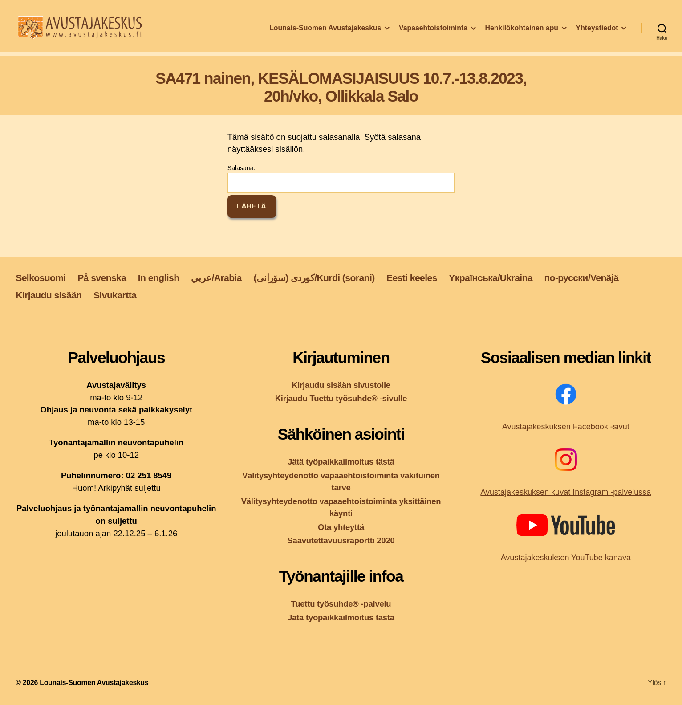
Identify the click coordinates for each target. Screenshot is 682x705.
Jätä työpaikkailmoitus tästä (341, 461)
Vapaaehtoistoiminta (433, 33)
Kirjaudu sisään (48, 295)
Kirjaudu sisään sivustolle (341, 385)
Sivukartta (114, 295)
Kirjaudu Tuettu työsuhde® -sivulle (341, 398)
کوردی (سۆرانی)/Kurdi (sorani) (313, 278)
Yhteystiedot (597, 33)
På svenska (101, 278)
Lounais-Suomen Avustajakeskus (325, 33)
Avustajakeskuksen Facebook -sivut (565, 426)
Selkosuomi (41, 278)
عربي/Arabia (216, 278)
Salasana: (341, 178)
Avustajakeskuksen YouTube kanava (566, 557)
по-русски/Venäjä (581, 278)
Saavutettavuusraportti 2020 (341, 540)
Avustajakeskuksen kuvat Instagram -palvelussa (565, 492)
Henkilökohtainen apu (521, 33)
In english (158, 278)
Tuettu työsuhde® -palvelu (341, 603)
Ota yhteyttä (341, 527)
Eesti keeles (411, 278)
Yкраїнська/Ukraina (490, 278)
